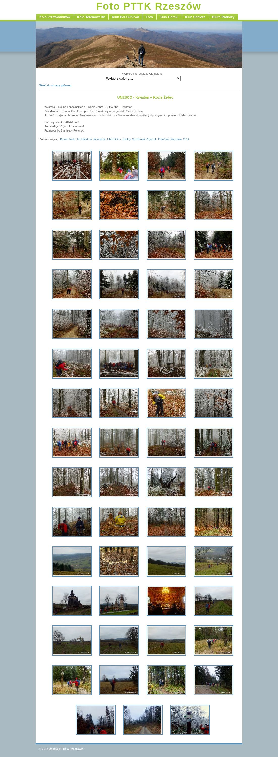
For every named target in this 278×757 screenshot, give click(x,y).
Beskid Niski (67, 139)
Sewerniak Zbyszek (144, 139)
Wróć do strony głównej (55, 85)
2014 (186, 139)
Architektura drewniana (91, 139)
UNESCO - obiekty (118, 139)
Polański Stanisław (170, 139)
